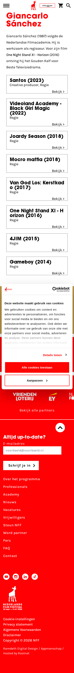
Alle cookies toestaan (37, 367)
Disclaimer (12, 635)
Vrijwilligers (14, 517)
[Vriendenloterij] (26, 397)
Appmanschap (51, 648)
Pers (7, 540)
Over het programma (21, 479)
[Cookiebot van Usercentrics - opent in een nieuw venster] (52, 289)
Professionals (15, 487)
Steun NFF (12, 525)
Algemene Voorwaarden (22, 630)
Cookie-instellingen (19, 619)
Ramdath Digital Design (20, 648)
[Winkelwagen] (60, 5)
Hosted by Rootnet (16, 653)
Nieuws (9, 502)
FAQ (6, 548)
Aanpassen (37, 380)
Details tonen (52, 354)
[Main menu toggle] (6, 5)
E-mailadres (32, 448)
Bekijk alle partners (37, 410)
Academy (11, 494)
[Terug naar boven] (60, 427)
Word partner (15, 533)
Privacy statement (18, 624)
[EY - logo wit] (54, 397)
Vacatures (12, 510)
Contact (10, 556)
